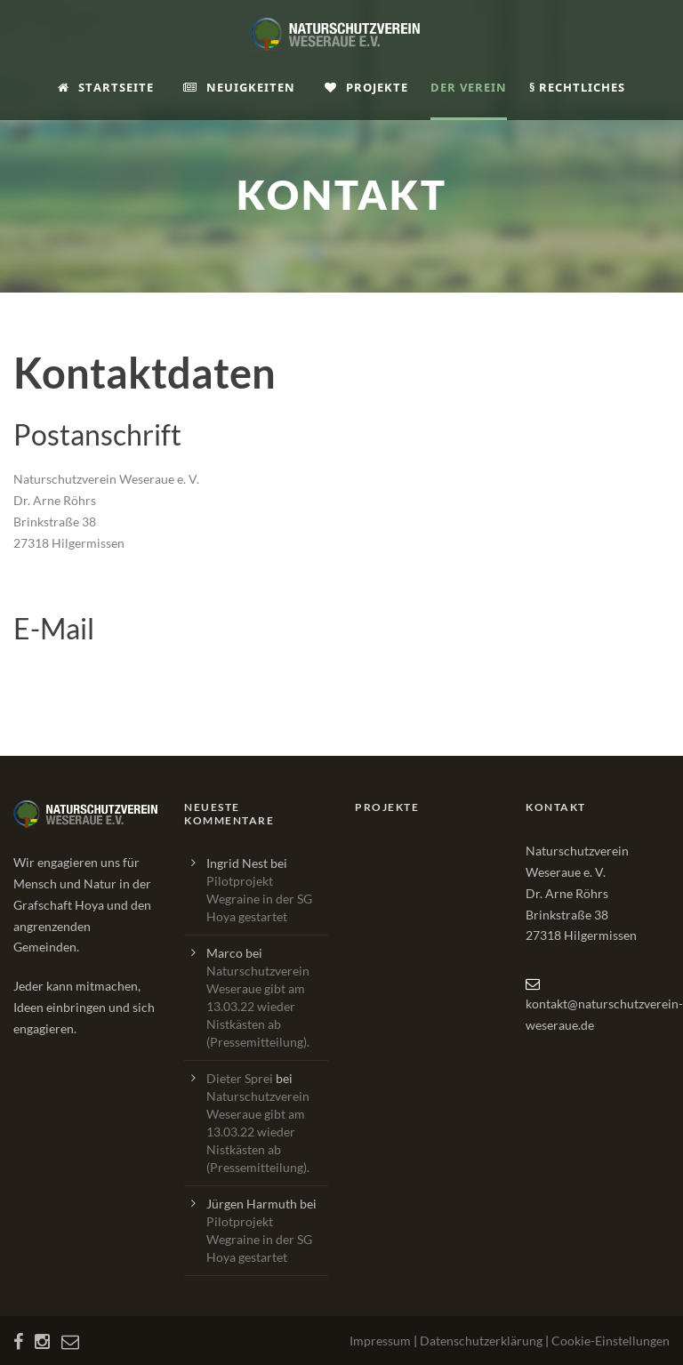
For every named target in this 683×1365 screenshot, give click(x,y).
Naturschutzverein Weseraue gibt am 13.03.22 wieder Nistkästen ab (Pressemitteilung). (257, 1006)
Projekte (366, 87)
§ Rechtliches (577, 87)
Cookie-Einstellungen (610, 1340)
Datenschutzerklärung (481, 1340)
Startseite (106, 87)
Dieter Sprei (239, 1078)
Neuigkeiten (239, 87)
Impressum (380, 1340)
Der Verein (468, 87)
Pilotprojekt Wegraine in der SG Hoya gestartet (259, 898)
